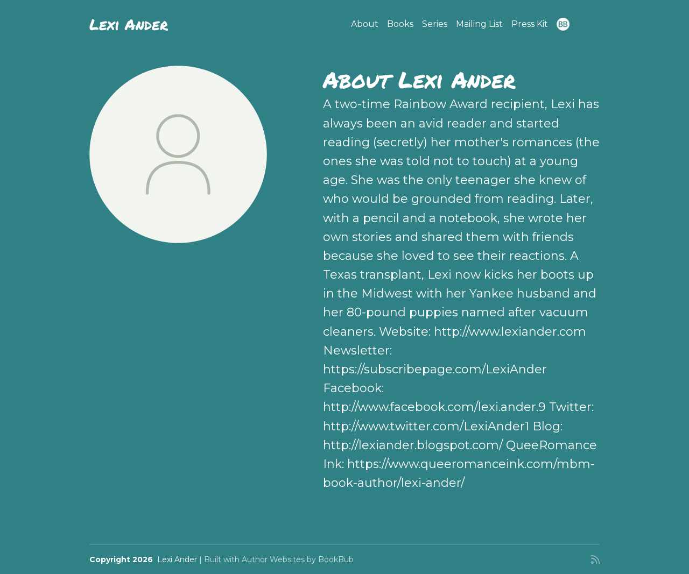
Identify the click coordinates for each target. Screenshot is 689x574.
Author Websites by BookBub (298, 559)
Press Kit (529, 24)
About (364, 24)
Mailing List (479, 24)
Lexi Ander (128, 24)
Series (434, 24)
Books (400, 24)
